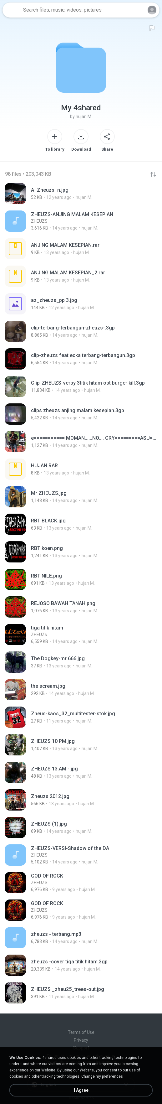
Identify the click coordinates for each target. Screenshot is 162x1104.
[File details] (81, 193)
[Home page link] (12, 10)
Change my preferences (102, 1076)
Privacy (81, 1040)
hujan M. (84, 116)
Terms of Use (81, 1032)
